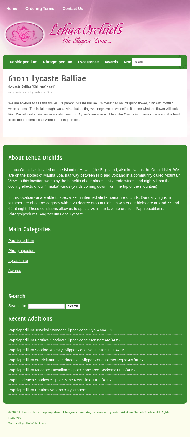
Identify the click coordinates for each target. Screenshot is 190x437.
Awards (14, 270)
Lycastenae (19, 92)
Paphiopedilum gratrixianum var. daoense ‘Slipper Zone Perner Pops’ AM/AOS (75, 360)
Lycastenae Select (42, 92)
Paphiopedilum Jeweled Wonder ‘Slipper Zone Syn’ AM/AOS (60, 330)
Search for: (17, 306)
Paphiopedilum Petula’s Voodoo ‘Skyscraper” (47, 390)
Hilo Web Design (36, 423)
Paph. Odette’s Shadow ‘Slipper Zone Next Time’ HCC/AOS (59, 380)
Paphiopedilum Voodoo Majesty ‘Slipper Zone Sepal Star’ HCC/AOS (66, 350)
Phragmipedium (21, 250)
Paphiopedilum (21, 240)
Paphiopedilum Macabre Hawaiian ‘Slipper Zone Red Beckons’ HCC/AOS (71, 370)
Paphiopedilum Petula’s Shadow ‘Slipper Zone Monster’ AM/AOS (64, 340)
